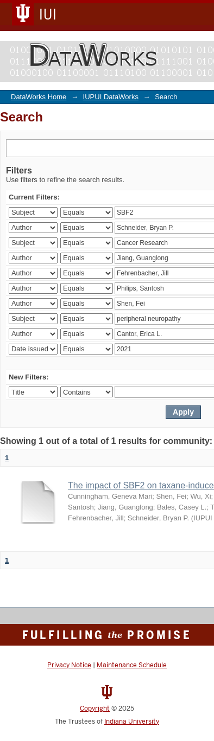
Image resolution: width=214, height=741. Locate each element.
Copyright (95, 708)
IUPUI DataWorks (111, 97)
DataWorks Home (38, 97)
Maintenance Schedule (132, 665)
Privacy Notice (69, 665)
